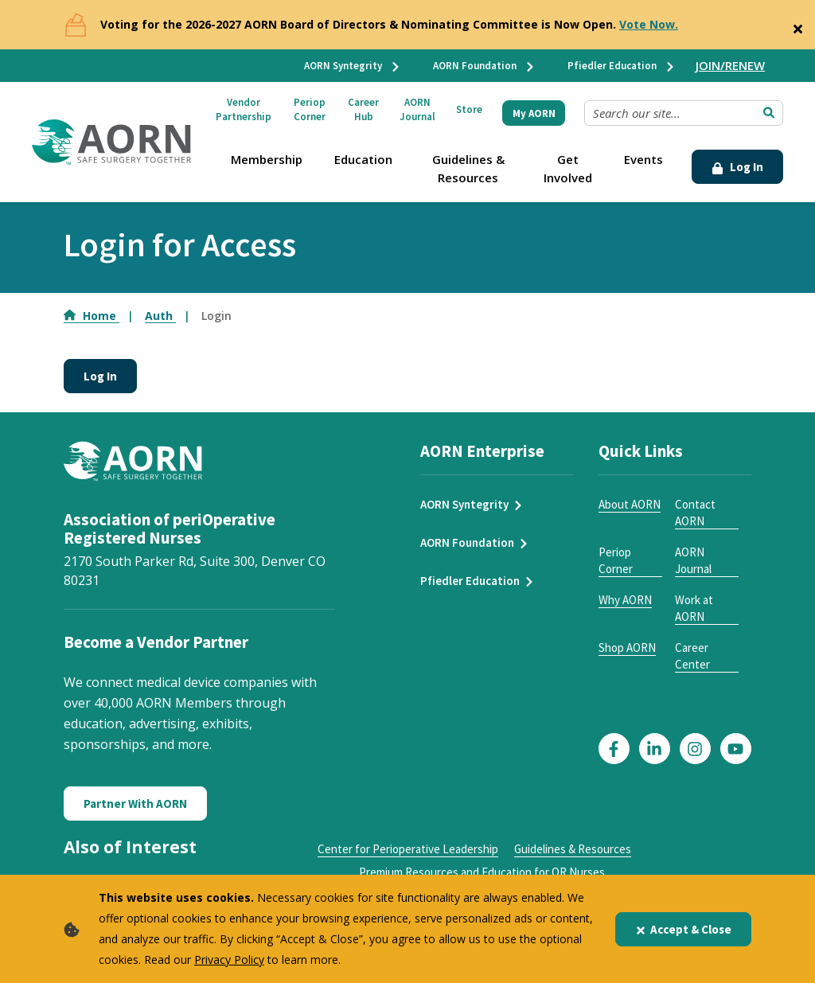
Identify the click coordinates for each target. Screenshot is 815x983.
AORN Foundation (484, 65)
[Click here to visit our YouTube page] (735, 748)
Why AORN (625, 599)
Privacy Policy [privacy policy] (229, 959)
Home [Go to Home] (91, 315)
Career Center (692, 656)
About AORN (630, 504)
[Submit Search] (768, 113)
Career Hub (363, 109)
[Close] (797, 25)
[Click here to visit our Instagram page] (695, 748)
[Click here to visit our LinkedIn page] (654, 748)
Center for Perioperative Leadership (408, 848)
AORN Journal (417, 109)
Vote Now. (648, 24)
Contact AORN (695, 513)
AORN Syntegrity (352, 65)
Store (469, 109)
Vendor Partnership (243, 109)
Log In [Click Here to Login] (737, 166)
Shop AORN (627, 647)
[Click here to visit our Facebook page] (614, 748)
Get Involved (568, 168)
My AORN (534, 113)
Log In (100, 376)
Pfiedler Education (621, 65)
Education (363, 159)
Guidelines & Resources (468, 168)
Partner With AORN (135, 803)
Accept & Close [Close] (683, 929)
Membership (266, 159)
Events (643, 159)
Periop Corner (310, 109)
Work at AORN (694, 608)
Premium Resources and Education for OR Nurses (482, 872)
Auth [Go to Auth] (160, 315)
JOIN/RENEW (730, 65)
